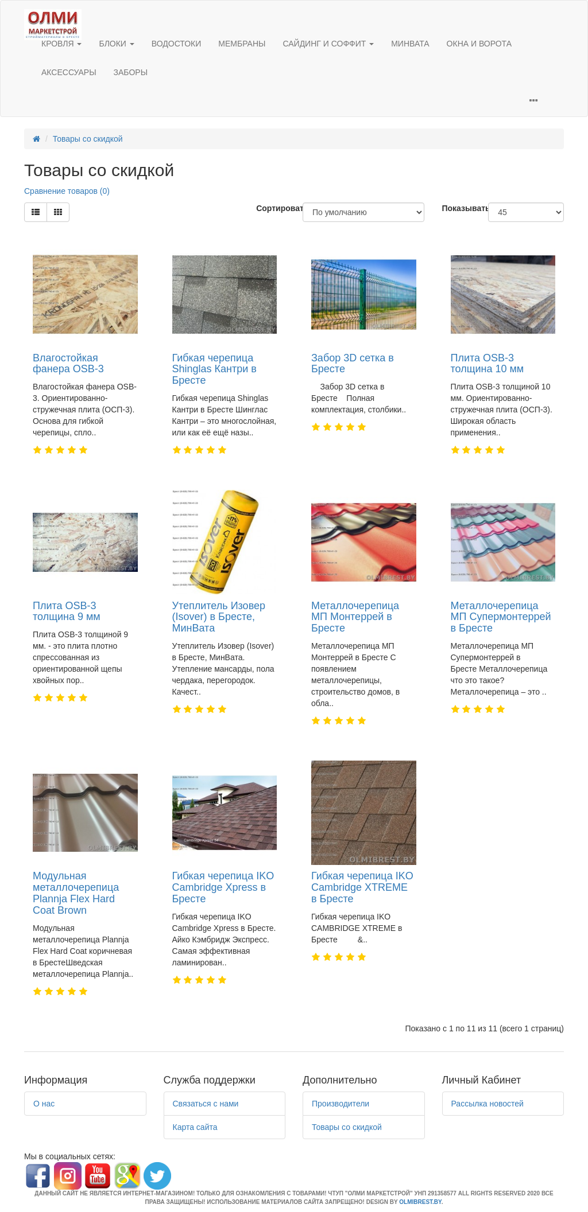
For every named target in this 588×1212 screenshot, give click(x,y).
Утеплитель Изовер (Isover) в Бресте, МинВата (219, 617)
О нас (44, 1103)
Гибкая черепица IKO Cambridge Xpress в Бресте (223, 887)
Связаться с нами (206, 1103)
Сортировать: (270, 208)
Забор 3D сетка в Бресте (352, 363)
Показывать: (456, 208)
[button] (533, 101)
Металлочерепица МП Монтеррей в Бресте (355, 617)
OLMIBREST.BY (420, 1202)
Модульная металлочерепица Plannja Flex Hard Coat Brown (76, 892)
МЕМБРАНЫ (241, 43)
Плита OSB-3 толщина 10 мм (487, 363)
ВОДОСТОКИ (177, 43)
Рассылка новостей (487, 1103)
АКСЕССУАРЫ (68, 72)
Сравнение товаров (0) (67, 191)
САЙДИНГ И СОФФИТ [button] (328, 43)
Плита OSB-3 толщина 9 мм (66, 611)
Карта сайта (195, 1127)
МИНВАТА (410, 43)
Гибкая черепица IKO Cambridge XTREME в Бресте (362, 887)
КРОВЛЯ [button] (61, 43)
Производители (340, 1103)
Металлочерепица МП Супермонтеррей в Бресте (501, 617)
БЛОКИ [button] (116, 43)
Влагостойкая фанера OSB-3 (68, 363)
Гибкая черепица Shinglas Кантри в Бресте (214, 369)
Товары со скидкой (88, 138)
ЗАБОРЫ (131, 72)
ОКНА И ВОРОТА (479, 43)
